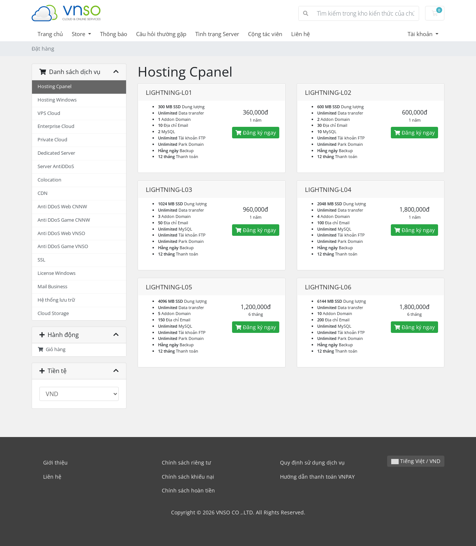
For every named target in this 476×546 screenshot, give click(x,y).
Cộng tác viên (265, 34)
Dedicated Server (56, 153)
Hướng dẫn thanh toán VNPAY (317, 476)
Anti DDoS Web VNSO (61, 233)
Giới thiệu (55, 462)
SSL (41, 260)
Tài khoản (421, 34)
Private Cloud (52, 139)
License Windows (56, 273)
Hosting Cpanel (54, 86)
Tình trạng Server (217, 34)
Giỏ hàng (51, 349)
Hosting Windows (57, 100)
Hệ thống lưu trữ (56, 300)
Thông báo (113, 34)
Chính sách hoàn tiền (188, 490)
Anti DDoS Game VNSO (63, 246)
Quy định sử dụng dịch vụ (312, 462)
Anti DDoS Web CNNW (62, 206)
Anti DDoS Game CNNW (64, 220)
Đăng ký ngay (255, 132)
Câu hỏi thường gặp (161, 34)
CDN (43, 193)
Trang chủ (50, 34)
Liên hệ (300, 34)
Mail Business (52, 286)
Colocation (49, 180)
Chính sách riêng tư (186, 462)
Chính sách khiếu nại (188, 476)
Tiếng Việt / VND (415, 461)
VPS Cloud (49, 113)
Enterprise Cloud (56, 126)
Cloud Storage (53, 313)
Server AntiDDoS (56, 166)
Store (79, 34)
